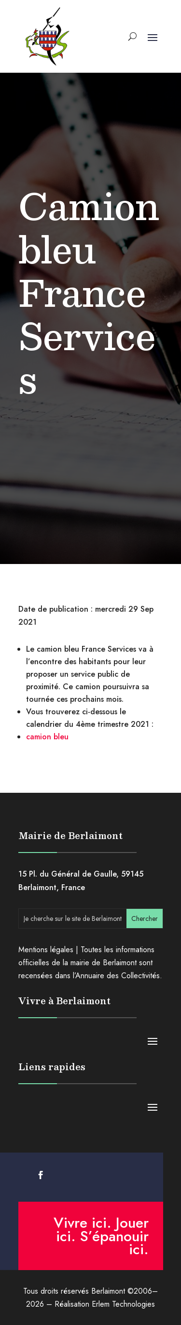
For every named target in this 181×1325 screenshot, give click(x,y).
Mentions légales (45, 949)
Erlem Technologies (123, 1304)
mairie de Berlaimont (103, 962)
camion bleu (47, 736)
